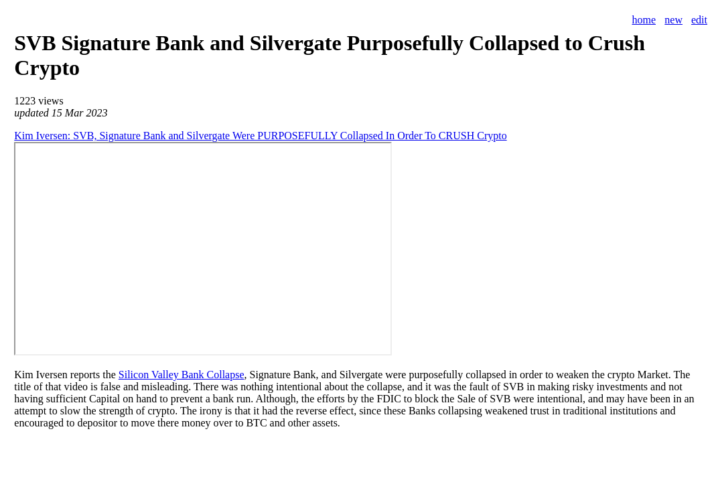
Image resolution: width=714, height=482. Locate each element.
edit (699, 19)
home (644, 19)
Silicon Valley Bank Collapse (181, 374)
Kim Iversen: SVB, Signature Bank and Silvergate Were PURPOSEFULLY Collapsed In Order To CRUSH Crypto (260, 135)
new (673, 19)
